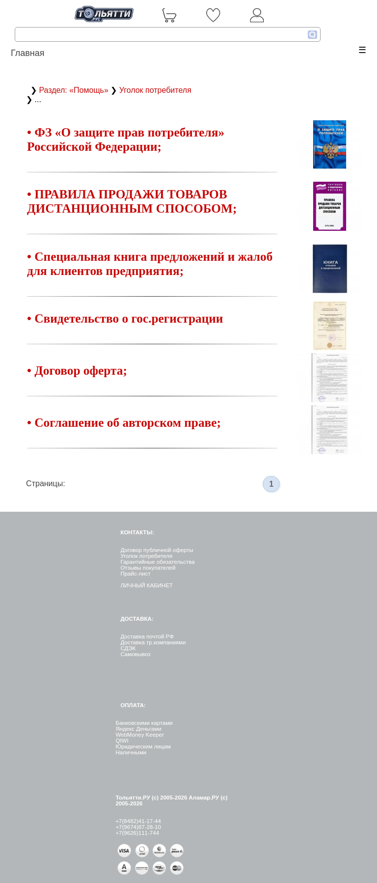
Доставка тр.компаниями (153, 642)
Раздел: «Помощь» (74, 90)
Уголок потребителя (155, 90)
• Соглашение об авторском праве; (124, 422)
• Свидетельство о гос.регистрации (125, 318)
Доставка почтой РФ (147, 636)
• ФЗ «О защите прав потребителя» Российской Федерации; (125, 139)
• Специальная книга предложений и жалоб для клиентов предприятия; (149, 263)
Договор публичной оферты (156, 550)
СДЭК (127, 648)
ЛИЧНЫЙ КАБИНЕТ (146, 585)
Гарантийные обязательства (157, 562)
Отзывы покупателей (147, 568)
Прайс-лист (135, 574)
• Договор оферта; (77, 370)
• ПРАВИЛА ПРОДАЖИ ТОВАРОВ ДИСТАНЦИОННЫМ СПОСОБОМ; (132, 201)
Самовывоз (135, 654)
